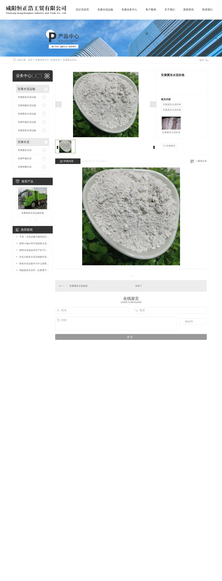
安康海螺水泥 (25, 166)
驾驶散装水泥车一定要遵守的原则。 (34, 270)
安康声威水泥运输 (27, 122)
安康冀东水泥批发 (171, 132)
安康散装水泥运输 (27, 97)
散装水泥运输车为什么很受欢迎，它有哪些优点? (34, 263)
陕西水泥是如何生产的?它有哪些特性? (34, 250)
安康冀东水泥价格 (172, 109)
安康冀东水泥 (69, 60)
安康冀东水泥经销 (172, 104)
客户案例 (151, 11)
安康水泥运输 (105, 11)
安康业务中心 (129, 11)
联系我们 (207, 11)
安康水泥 (55, 60)
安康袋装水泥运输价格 (32, 213)
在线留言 (169, 145)
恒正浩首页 (82, 11)
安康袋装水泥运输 (27, 130)
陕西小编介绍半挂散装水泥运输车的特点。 (34, 243)
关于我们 (170, 11)
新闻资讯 (188, 11)
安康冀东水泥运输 (27, 113)
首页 (30, 60)
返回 (203, 60)
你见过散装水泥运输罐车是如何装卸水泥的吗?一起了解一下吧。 (34, 257)
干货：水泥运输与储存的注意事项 (34, 236)
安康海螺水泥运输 (27, 105)
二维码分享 (201, 161)
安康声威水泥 (25, 158)
